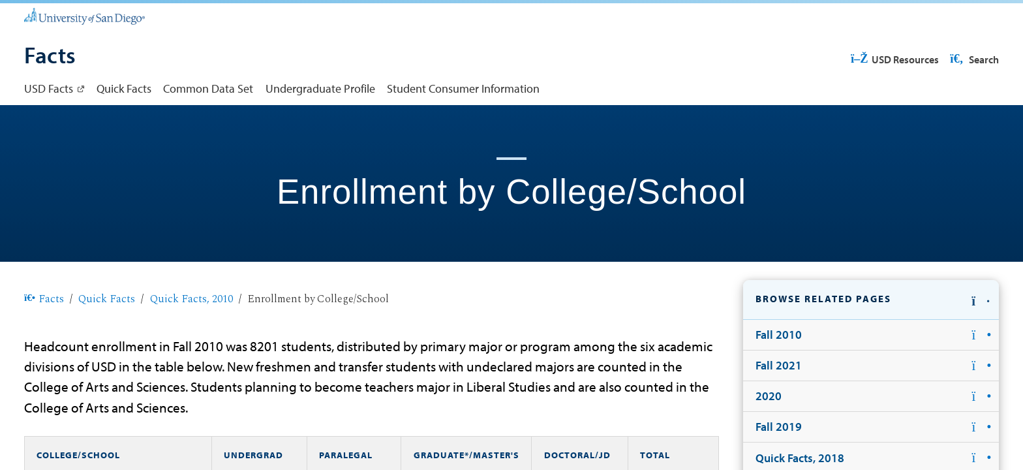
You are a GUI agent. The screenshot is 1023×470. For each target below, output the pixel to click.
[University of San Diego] (84, 16)
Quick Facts (124, 88)
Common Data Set (208, 88)
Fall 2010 (779, 334)
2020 (769, 395)
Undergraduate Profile (320, 88)
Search (973, 59)
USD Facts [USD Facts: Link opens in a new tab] (48, 88)
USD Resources (894, 59)
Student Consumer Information (463, 88)
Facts (44, 299)
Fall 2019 (779, 426)
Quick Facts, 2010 (191, 299)
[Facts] (50, 57)
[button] (871, 300)
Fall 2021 (779, 365)
